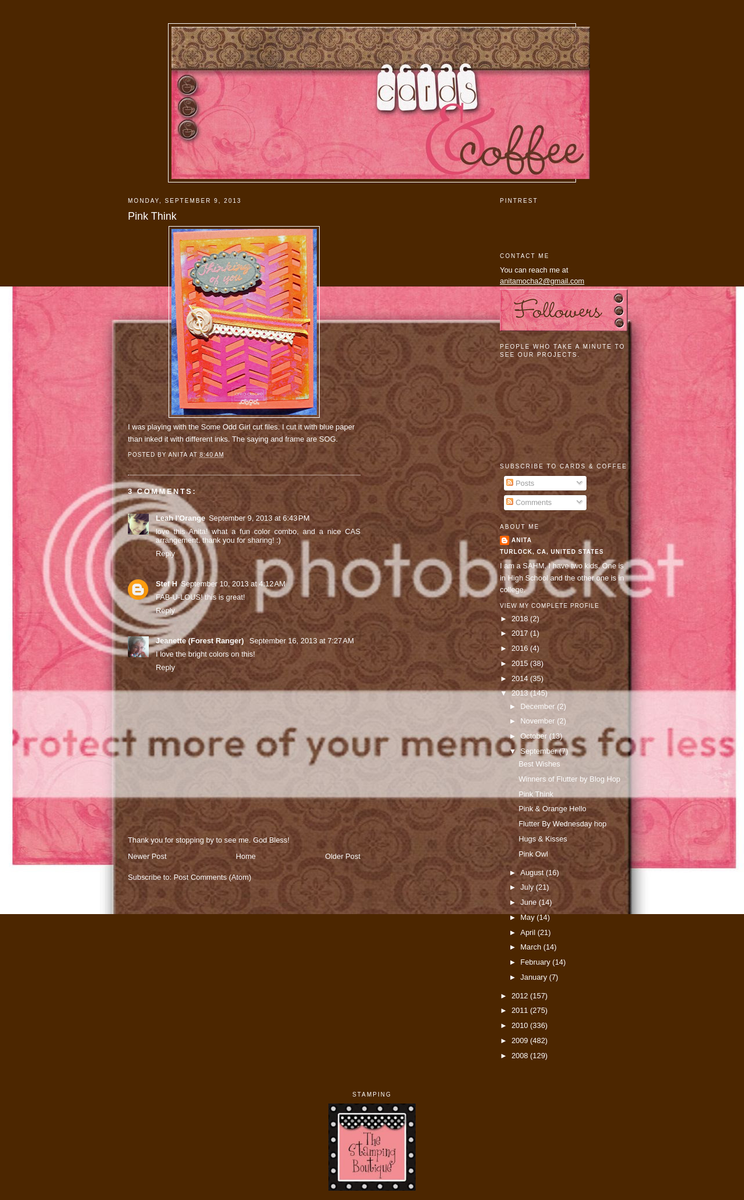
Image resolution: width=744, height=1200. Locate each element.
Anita (522, 540)
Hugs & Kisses (542, 838)
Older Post (342, 856)
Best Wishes (539, 764)
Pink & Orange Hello (552, 808)
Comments (529, 502)
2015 (521, 663)
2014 (521, 678)
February (536, 962)
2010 (521, 1025)
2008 (521, 1055)
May (528, 917)
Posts (520, 483)
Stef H (166, 583)
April (528, 932)
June (529, 902)
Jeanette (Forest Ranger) (201, 640)
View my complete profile (549, 606)
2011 (521, 1010)
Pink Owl (533, 854)
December (538, 706)
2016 (521, 648)
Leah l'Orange (180, 518)
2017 (521, 633)
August (533, 872)
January (534, 977)
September (539, 751)
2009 (521, 1040)
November (538, 721)
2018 (521, 618)
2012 (521, 995)
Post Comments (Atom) (213, 877)
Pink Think (152, 216)
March (531, 947)
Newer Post (147, 856)
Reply (165, 553)
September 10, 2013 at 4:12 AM (233, 583)
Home (246, 856)
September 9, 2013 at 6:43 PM (259, 518)
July (527, 887)
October (534, 736)
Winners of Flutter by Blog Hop (569, 779)
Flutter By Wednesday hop (562, 823)
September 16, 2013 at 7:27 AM (301, 640)
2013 (521, 693)
